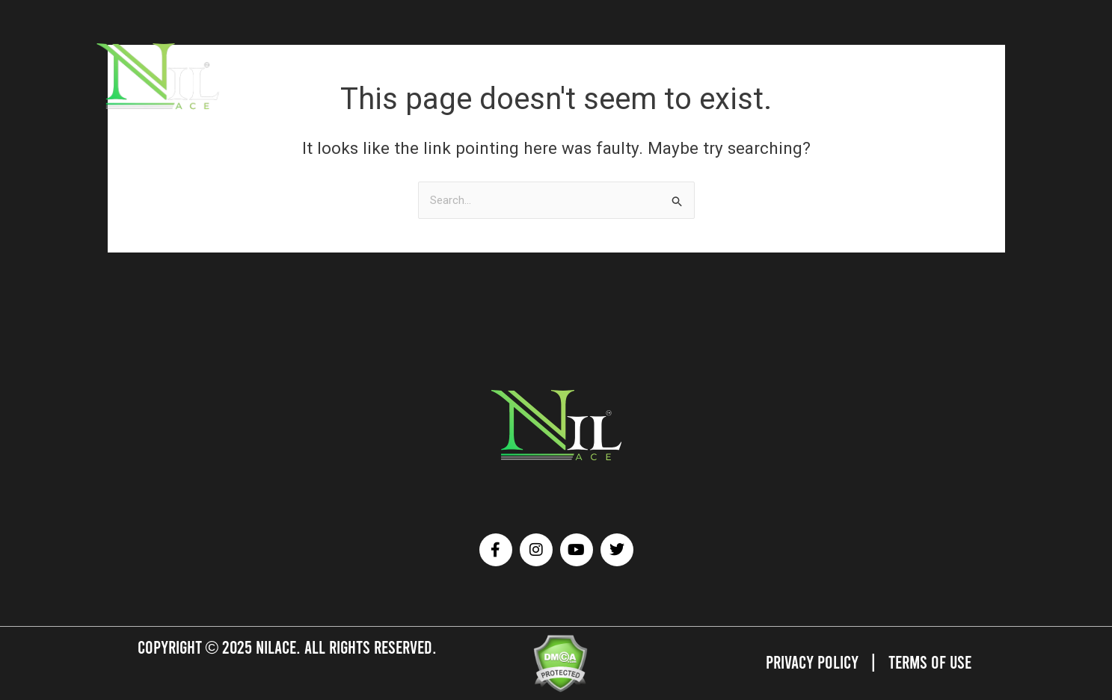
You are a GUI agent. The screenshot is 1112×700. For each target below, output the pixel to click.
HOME (247, 74)
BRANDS (351, 74)
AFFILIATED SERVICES (436, 74)
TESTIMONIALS (614, 74)
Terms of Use (929, 661)
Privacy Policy (812, 661)
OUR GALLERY (533, 74)
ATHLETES (296, 74)
